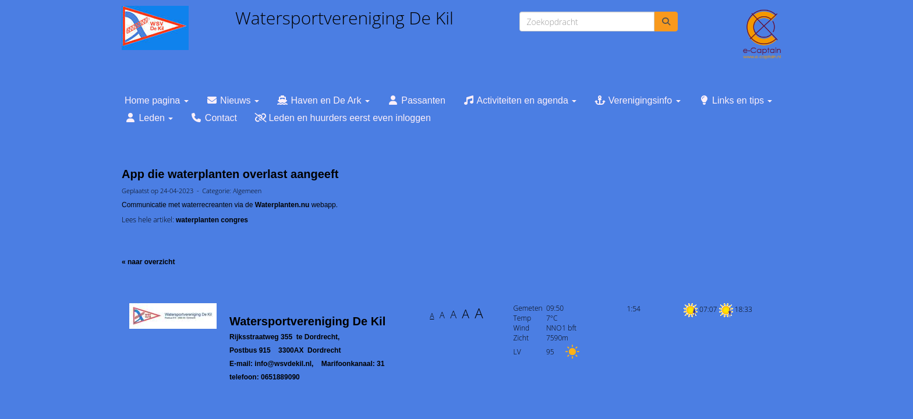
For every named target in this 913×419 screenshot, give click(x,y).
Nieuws (232, 100)
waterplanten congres (212, 220)
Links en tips (735, 100)
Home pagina (157, 100)
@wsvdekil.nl (283, 364)
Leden (149, 118)
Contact (213, 118)
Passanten (416, 100)
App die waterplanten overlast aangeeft (230, 174)
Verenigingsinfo (637, 100)
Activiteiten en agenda (519, 100)
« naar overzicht (148, 262)
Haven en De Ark (323, 100)
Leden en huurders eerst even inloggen (342, 118)
